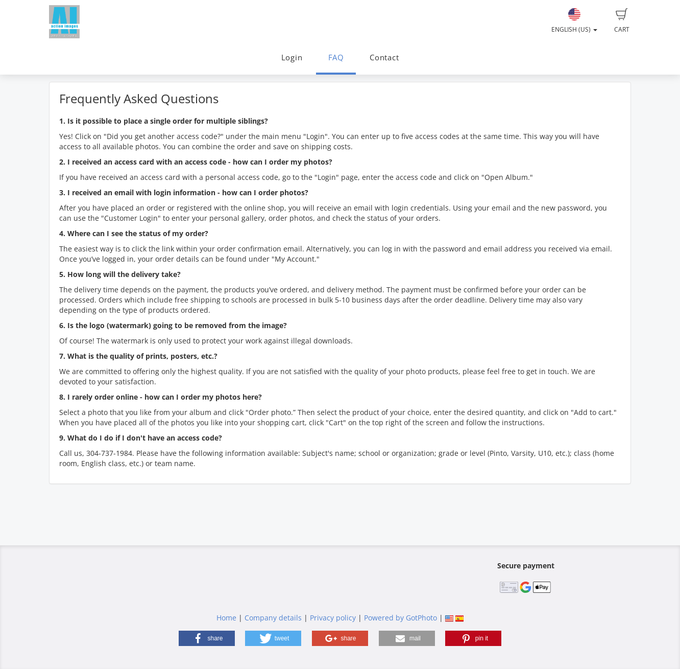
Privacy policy (333, 617)
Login (292, 57)
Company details (273, 617)
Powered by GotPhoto (400, 617)
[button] (207, 638)
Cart (621, 21)
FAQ (336, 57)
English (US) (574, 21)
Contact (384, 57)
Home (226, 617)
